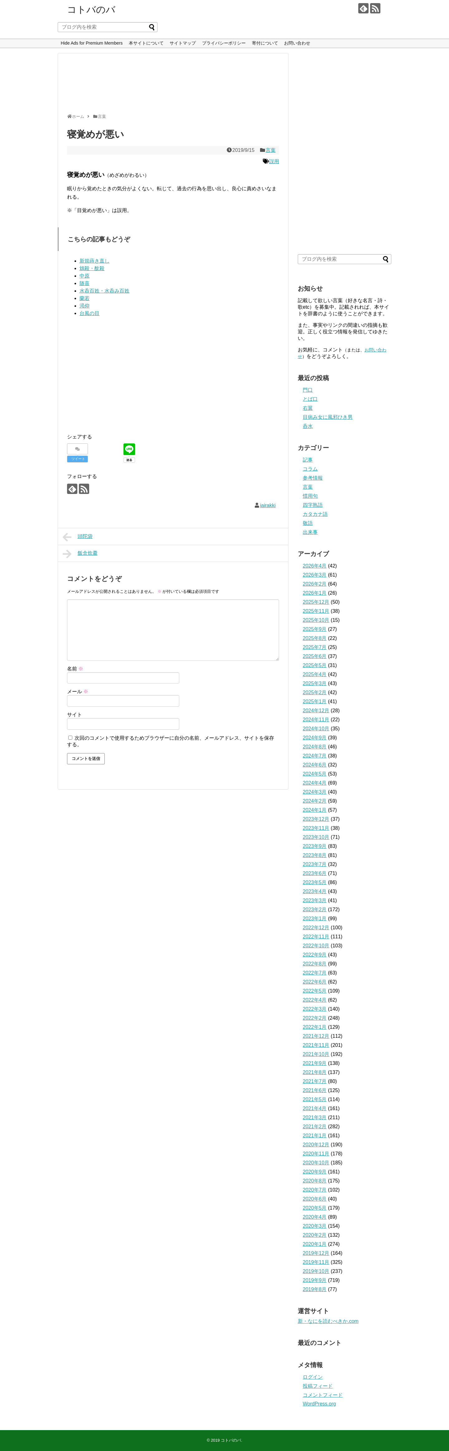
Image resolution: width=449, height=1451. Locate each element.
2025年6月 (315, 656)
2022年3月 (315, 1009)
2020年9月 (315, 1171)
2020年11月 (316, 1153)
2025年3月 (315, 683)
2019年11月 (316, 1262)
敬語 (308, 523)
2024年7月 (315, 755)
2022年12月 (316, 927)
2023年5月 (315, 882)
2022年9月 (315, 954)
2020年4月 (315, 1217)
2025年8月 (315, 638)
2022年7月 (315, 972)
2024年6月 (315, 764)
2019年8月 (315, 1289)
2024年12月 (316, 710)
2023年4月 (315, 891)
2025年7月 (315, 647)
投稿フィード (318, 1386)
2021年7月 (315, 1081)
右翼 (308, 408)
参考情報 (313, 478)
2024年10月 (316, 728)
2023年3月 (315, 900)
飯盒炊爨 (80, 554)
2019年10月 (316, 1271)
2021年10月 (316, 1054)
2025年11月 (316, 611)
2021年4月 (315, 1108)
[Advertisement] (171, 86)
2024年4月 (315, 783)
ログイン (313, 1377)
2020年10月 (316, 1162)
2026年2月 (315, 584)
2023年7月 (315, 864)
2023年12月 (316, 819)
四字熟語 (313, 505)
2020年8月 (315, 1180)
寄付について (265, 43)
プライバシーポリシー (224, 43)
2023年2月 (315, 909)
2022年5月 (315, 991)
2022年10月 (316, 945)
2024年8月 (315, 746)
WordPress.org (319, 1403)
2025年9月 (315, 629)
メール (77, 691)
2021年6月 (315, 1090)
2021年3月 (315, 1117)
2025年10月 (316, 620)
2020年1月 (315, 1244)
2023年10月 (316, 837)
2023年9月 (315, 846)
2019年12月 (316, 1253)
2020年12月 (316, 1144)
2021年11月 (316, 1045)
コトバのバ (91, 9)
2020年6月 (315, 1199)
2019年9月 (315, 1280)
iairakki (268, 505)
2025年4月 (315, 674)
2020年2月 (315, 1235)
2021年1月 (315, 1135)
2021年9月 (315, 1063)
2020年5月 (315, 1208)
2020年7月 (315, 1189)
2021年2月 (315, 1126)
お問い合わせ (297, 43)
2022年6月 (315, 981)
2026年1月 (315, 593)
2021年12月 (316, 1036)
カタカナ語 (315, 514)
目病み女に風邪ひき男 (328, 417)
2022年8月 (315, 963)
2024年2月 (315, 801)
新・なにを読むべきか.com (328, 1321)
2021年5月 (315, 1099)
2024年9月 (315, 737)
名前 (75, 668)
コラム (310, 469)
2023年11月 (316, 828)
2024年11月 (316, 719)
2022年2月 (315, 1018)
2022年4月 (315, 1000)
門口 (308, 390)
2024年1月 (315, 810)
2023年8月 (315, 855)
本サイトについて (146, 43)
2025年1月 (315, 701)
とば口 (310, 399)
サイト (74, 714)
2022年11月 (316, 936)
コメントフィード (323, 1395)
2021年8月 (315, 1072)
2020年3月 (315, 1226)
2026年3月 (315, 575)
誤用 (274, 161)
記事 (308, 459)
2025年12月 (316, 602)
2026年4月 (315, 565)
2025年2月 (315, 692)
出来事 (310, 532)
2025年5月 (315, 665)
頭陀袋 (78, 537)
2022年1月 (315, 1027)
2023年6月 (315, 873)
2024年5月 (315, 773)
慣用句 (310, 496)
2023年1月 (315, 918)
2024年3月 (315, 792)
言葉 (271, 150)
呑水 (308, 426)
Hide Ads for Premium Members (92, 43)
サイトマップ (183, 43)
